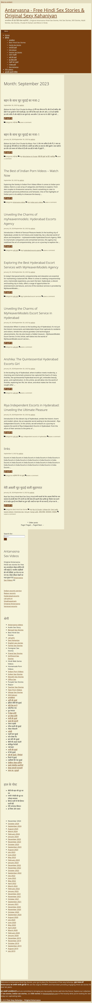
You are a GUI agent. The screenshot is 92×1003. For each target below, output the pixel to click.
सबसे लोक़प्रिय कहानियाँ (15, 765)
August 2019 (13, 948)
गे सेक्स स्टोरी (12, 65)
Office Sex (12, 679)
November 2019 (14, 941)
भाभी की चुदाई (13, 47)
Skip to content (6, 2)
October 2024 (13, 823)
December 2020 (14, 907)
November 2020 (14, 909)
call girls (15, 250)
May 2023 (12, 857)
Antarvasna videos (19, 202)
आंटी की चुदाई (12, 57)
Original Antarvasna (12, 603)
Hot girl (27, 512)
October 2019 (13, 943)
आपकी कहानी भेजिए (11, 72)
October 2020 (13, 912)
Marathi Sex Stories (16, 677)
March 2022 (13, 886)
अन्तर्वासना (12, 40)
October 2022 (13, 870)
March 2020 (13, 930)
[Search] (5, 539)
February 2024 (14, 834)
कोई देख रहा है (12, 705)
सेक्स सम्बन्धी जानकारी (15, 768)
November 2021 (14, 896)
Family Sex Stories (15, 45)
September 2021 (14, 902)
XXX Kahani (13, 50)
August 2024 (13, 829)
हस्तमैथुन (52, 156)
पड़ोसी (10, 731)
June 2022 (12, 878)
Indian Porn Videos (15, 671)
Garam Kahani (8, 512)
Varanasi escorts (10, 606)
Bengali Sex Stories (15, 630)
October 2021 (13, 899)
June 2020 (12, 922)
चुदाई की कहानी (13, 721)
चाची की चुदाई (12, 718)
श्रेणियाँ (8, 38)
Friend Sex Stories (15, 653)
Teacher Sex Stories (15, 52)
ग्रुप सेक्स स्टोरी (13, 60)
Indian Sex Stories (15, 674)
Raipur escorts (10, 593)
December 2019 (14, 938)
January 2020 (13, 935)
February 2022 (14, 888)
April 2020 (12, 928)
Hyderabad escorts (11, 596)
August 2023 (13, 849)
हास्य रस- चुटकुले (13, 770)
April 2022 (12, 883)
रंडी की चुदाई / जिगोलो (15, 755)
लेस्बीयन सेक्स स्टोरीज (15, 763)
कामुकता (54, 512)
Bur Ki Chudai (37, 509)
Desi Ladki (54, 509)
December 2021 (14, 894)
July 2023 (11, 852)
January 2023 (13, 862)
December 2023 (14, 839)
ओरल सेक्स (42, 512)
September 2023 (14, 847)
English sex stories (15, 643)
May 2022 (12, 881)
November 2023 (14, 842)
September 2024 (14, 826)
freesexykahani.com (50, 993)
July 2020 (11, 920)
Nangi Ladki (34, 512)
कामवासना (48, 512)
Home (7, 35)
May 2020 (12, 925)
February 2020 (14, 933)
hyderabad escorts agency (32, 250)
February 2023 (14, 860)
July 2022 (11, 875)
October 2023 (13, 844)
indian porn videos (36, 202)
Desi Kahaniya (13, 67)
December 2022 (14, 865)
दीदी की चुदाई (41, 156)
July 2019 (11, 951)
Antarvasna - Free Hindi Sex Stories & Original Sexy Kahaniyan (44, 13)
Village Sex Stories (15, 692)
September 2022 (14, 873)
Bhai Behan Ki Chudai (30, 156)
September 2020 (14, 914)
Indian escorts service (13, 591)
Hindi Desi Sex (19, 512)
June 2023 (12, 855)
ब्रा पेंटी (48, 156)
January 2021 (13, 904)
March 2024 (13, 831)
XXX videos (9, 69)
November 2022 (14, 868)
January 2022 (13, 891)
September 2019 (14, 946)
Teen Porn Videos (15, 690)
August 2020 (13, 917)
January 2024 (13, 836)
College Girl (46, 509)
